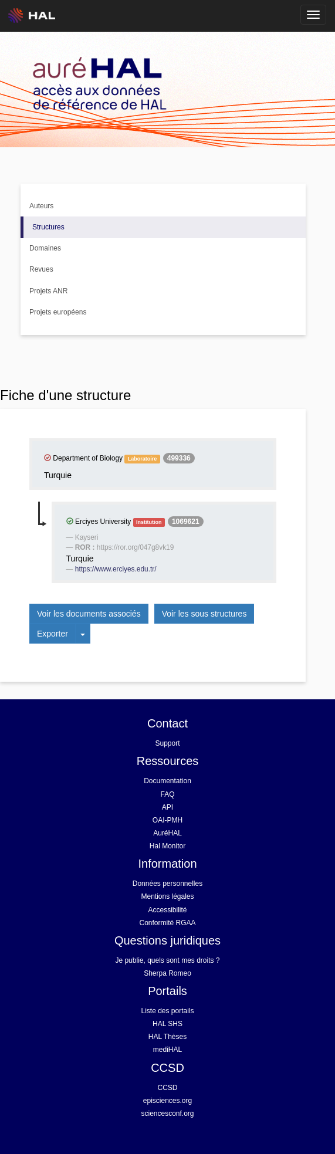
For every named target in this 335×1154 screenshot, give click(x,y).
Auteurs (41, 206)
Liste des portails (167, 1011)
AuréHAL (167, 833)
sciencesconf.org (167, 1113)
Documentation (167, 781)
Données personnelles (167, 883)
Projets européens (57, 312)
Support (167, 743)
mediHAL (167, 1049)
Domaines (45, 248)
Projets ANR (48, 291)
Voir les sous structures (204, 613)
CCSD (167, 1088)
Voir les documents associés (89, 613)
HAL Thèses (167, 1037)
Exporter (52, 633)
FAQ (167, 794)
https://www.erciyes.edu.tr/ (116, 569)
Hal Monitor (167, 846)
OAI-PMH (167, 820)
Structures (48, 227)
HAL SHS (167, 1024)
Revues (41, 269)
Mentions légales (167, 896)
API (167, 807)
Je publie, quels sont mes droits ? (167, 960)
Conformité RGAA (167, 923)
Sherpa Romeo (167, 973)
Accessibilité (167, 910)
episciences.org (167, 1101)
